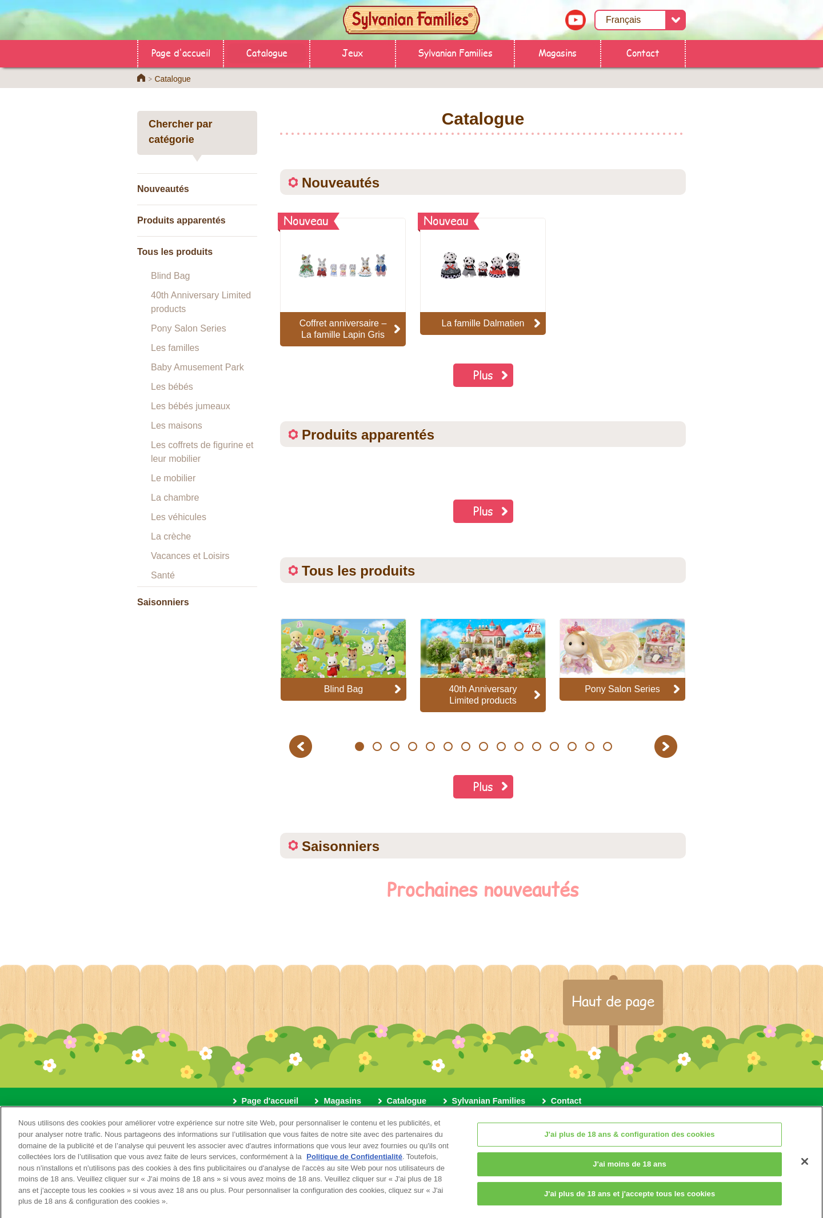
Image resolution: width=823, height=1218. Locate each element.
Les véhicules (178, 517)
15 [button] (607, 746)
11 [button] (536, 746)
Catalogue (266, 52)
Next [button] (667, 746)
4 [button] (412, 746)
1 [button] (359, 746)
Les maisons (176, 425)
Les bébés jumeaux (190, 406)
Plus (483, 374)
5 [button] (430, 746)
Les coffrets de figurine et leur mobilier (202, 452)
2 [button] (377, 746)
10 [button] (519, 746)
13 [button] (572, 746)
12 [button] (554, 746)
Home (141, 78)
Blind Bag (170, 276)
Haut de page (613, 1001)
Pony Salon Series (188, 328)
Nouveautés (163, 189)
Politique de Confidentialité (354, 1165)
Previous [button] (302, 746)
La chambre (175, 497)
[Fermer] (804, 1170)
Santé (163, 575)
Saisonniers (163, 602)
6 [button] (448, 746)
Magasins (557, 52)
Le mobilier (173, 478)
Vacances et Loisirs (190, 556)
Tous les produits (175, 252)
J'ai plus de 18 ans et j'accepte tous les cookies (629, 1202)
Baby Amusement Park (197, 367)
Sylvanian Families (455, 52)
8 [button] (483, 746)
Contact (643, 52)
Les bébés (172, 387)
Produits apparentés (181, 220)
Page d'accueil (180, 52)
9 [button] (501, 746)
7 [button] (465, 746)
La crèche (171, 536)
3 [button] (394, 746)
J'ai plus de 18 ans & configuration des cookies (630, 1143)
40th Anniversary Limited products (201, 302)
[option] (343, 659)
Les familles (175, 348)
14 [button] (590, 746)
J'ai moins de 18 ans (629, 1172)
